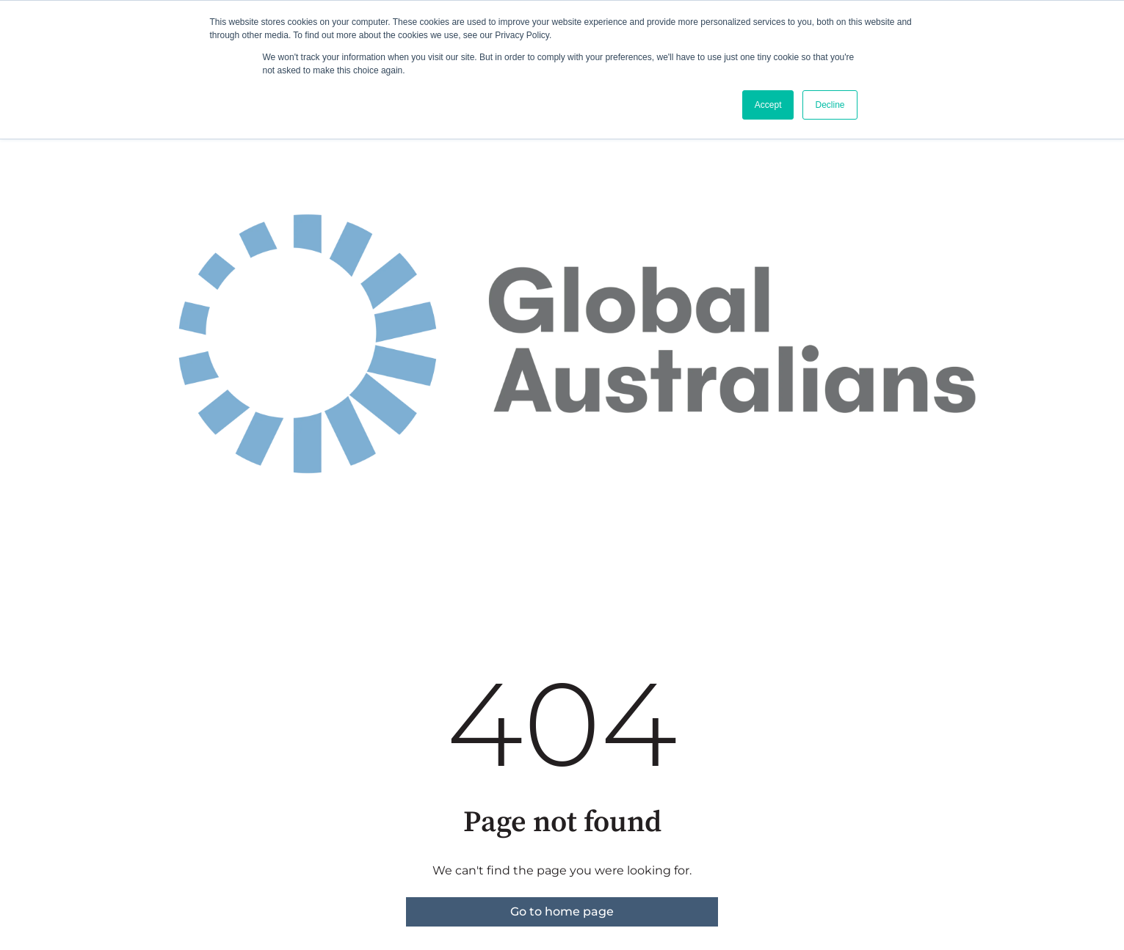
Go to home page (562, 911)
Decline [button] (829, 105)
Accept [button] (768, 105)
